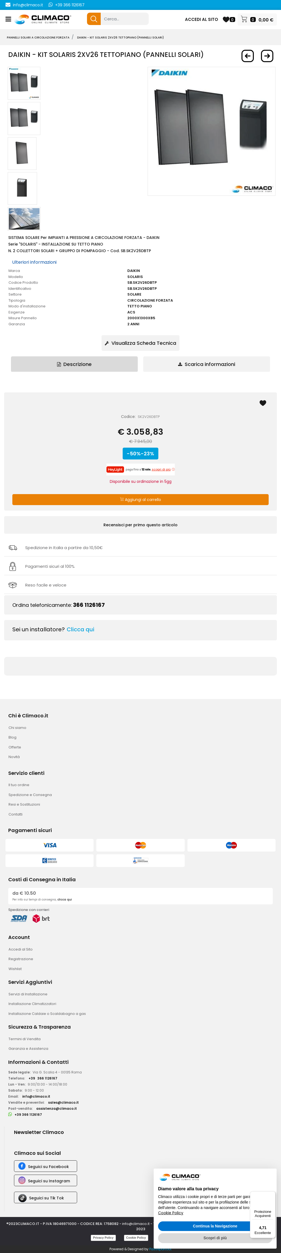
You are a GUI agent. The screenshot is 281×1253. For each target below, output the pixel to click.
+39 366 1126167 (70, 5)
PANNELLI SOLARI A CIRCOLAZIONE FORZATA (38, 37)
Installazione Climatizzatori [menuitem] (32, 1003)
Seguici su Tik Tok (46, 1198)
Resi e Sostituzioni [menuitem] (24, 804)
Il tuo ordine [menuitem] (19, 784)
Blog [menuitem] (12, 737)
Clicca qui (80, 629)
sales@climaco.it (63, 1102)
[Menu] (272, 1194)
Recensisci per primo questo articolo (140, 525)
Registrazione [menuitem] (21, 959)
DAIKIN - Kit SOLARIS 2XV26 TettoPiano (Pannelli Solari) (120, 37)
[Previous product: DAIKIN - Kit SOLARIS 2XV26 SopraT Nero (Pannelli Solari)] (247, 56)
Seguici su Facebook (48, 1166)
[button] (94, 19)
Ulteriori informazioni (34, 262)
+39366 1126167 (43, 1078)
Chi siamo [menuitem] (17, 727)
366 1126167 (89, 605)
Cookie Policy (136, 1237)
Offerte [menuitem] (15, 747)
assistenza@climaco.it (56, 1108)
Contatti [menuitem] (16, 814)
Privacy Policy (103, 1237)
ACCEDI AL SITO (201, 19)
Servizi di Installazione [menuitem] (28, 994)
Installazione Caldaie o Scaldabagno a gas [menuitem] (47, 1013)
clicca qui (64, 899)
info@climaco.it (28, 5)
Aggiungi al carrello (140, 499)
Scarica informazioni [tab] (206, 364)
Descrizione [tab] (74, 364)
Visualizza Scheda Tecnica (140, 343)
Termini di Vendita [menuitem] (25, 1039)
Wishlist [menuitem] (15, 968)
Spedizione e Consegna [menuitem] (30, 794)
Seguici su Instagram (49, 1181)
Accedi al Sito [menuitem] (21, 949)
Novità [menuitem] (14, 756)
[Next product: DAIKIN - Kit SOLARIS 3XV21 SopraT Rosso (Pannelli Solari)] (267, 56)
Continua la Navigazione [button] (215, 1226)
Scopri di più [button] (215, 1238)
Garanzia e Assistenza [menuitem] (28, 1048)
